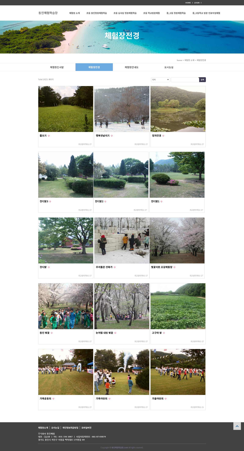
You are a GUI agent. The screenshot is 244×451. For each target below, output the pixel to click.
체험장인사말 (57, 67)
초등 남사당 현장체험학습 (125, 13)
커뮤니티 (73, 28)
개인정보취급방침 (70, 427)
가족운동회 (46, 398)
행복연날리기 (103, 135)
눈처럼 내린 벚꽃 (105, 333)
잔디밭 (43, 267)
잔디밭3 (44, 201)
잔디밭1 (155, 201)
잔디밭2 (99, 201)
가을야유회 (158, 398)
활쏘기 (43, 135)
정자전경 (157, 135)
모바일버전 (86, 427)
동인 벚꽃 (45, 333)
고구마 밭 (157, 333)
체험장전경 (94, 67)
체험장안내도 (131, 67)
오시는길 (169, 67)
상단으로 (237, 426)
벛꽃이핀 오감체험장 (162, 267)
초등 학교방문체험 (151, 13)
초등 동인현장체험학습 (96, 13)
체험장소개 (43, 427)
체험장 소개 (74, 13)
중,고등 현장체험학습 (176, 13)
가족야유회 (102, 398)
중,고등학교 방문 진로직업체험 (206, 13)
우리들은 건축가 (104, 267)
